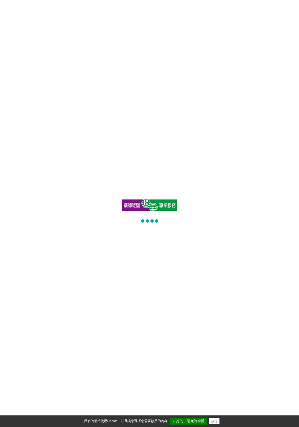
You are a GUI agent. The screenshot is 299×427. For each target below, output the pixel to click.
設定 (214, 421)
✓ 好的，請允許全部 (188, 421)
